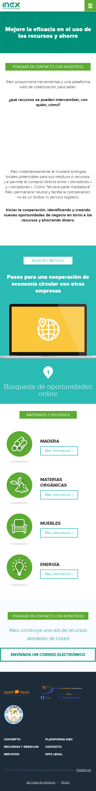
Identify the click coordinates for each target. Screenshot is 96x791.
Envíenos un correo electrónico (48, 654)
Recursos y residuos (21, 747)
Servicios (11, 754)
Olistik (65, 782)
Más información (58, 451)
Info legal (53, 754)
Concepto (12, 739)
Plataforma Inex (59, 739)
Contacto (53, 747)
